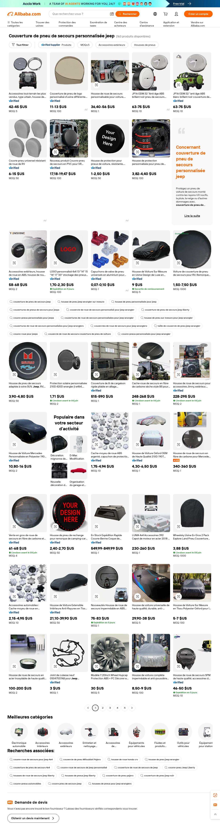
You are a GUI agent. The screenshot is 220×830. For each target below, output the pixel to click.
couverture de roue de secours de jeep (136, 767)
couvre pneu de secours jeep (64, 783)
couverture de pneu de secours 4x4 (30, 767)
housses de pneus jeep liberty (78, 775)
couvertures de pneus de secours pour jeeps (34, 309)
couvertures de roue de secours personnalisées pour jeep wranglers (47, 325)
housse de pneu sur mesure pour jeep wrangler (167, 317)
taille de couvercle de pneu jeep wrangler (177, 325)
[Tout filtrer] (20, 45)
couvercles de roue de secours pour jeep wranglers (119, 325)
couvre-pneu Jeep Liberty (180, 767)
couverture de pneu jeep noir (157, 775)
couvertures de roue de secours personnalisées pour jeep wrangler (97, 317)
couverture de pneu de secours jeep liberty (165, 309)
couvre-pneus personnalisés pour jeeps (32, 317)
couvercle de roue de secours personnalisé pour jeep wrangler (100, 309)
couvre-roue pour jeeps (24, 334)
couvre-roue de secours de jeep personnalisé (82, 767)
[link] (215, 795)
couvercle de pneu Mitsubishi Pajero (80, 759)
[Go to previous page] (88, 708)
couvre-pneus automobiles (25, 783)
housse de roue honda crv (123, 759)
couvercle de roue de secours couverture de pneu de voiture (78, 334)
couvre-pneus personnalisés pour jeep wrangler (144, 334)
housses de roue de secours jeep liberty (32, 775)
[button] (96, 85)
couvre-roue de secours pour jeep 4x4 (31, 759)
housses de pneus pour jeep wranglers (109, 783)
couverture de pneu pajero (117, 775)
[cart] (166, 14)
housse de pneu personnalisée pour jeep (133, 301)
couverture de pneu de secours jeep (30, 301)
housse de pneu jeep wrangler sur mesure (81, 301)
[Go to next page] (132, 708)
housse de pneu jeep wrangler (162, 759)
